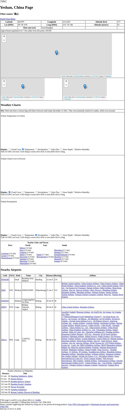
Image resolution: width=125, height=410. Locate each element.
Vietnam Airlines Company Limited (89, 295)
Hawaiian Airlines (69, 341)
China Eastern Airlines (90, 284)
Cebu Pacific (106, 325)
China (7, 19)
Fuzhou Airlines (74, 339)
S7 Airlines (73, 352)
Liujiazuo (5, 253)
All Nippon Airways (101, 321)
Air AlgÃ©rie (96, 312)
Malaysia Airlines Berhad (81, 347)
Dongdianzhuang (61, 255)
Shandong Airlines (109, 290)
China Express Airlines (109, 284)
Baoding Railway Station (20, 381)
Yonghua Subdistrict (19, 390)
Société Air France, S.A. (88, 356)
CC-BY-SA (94, 76)
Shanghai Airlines (69, 292)
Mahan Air (66, 347)
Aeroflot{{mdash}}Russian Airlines (76, 312)
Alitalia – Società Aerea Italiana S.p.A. (77, 321)
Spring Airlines (112, 292)
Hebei (13, 19)
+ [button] (4, 36)
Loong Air (66, 345)
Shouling (57, 257)
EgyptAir (96, 334)
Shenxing (23, 261)
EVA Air (88, 334)
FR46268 (5, 280)
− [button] (4, 40)
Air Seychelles (105, 319)
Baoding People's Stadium (21, 384)
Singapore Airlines (113, 354)
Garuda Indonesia (89, 339)
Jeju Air (72, 290)
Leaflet (63, 76)
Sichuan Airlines (98, 292)
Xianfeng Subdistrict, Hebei (22, 376)
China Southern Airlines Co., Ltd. (87, 286)
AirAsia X (116, 319)
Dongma (57, 252)
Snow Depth (68, 149)
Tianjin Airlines (68, 295)
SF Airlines (83, 352)
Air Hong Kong (109, 317)
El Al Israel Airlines (109, 334)
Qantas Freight (90, 350)
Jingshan (23, 259)
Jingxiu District (17, 379)
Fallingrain (108, 76)
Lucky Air (75, 345)
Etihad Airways (91, 336)
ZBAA (4, 340)
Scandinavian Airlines (97, 352)
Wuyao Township (17, 387)
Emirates (65, 336)
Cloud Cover (16, 149)
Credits (38, 400)
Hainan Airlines (93, 288)
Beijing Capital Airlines (71, 284)
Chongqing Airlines (104, 330)
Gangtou (23, 252)
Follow (3, 1)
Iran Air (97, 341)
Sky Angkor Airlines (70, 356)
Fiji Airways (115, 336)
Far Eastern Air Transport (76, 288)
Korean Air (99, 343)
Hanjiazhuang (6, 258)
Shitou (22, 248)
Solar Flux (55, 149)
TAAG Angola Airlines (93, 358)
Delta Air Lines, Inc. (77, 332)
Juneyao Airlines (82, 290)
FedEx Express (104, 336)
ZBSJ (3, 290)
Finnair (64, 339)
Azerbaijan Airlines (107, 323)
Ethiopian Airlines (77, 336)
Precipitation (43, 149)
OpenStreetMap (78, 76)
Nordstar (95, 347)
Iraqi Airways (106, 341)
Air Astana (107, 312)
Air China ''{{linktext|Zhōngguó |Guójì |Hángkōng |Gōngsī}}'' (82, 315)
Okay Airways (95, 290)
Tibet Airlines (78, 361)
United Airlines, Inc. (93, 363)
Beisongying (42, 257)
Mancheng (58, 250)
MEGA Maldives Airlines (90, 345)
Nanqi (39, 255)
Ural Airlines (107, 363)
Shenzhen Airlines (84, 292)
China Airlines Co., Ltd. (78, 328)
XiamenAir (102, 365)
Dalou (22, 255)
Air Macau (82, 319)
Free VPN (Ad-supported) (78, 404)
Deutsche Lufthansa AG (95, 332)
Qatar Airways (103, 350)
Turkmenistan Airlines (106, 361)
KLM (92, 343)
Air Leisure (72, 319)
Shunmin (57, 259)
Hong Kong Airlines (85, 341)
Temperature (29, 149)
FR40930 (5, 301)
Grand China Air (103, 339)
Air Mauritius (93, 319)
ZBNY (4, 307)
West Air (107, 295)
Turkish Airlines (90, 361)
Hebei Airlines (105, 288)
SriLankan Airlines (106, 356)
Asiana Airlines (79, 323)
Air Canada (116, 312)
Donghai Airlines (112, 332)
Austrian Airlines (92, 323)
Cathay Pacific (94, 325)
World (2, 19)
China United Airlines (110, 286)
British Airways (81, 325)
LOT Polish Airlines (113, 343)
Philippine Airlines (76, 350)
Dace (22, 250)
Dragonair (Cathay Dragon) (73, 334)
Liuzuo (4, 256)
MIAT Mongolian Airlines (111, 345)
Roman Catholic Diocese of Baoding (25, 392)
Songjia (57, 261)
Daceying (23, 257)
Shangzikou (24, 263)
